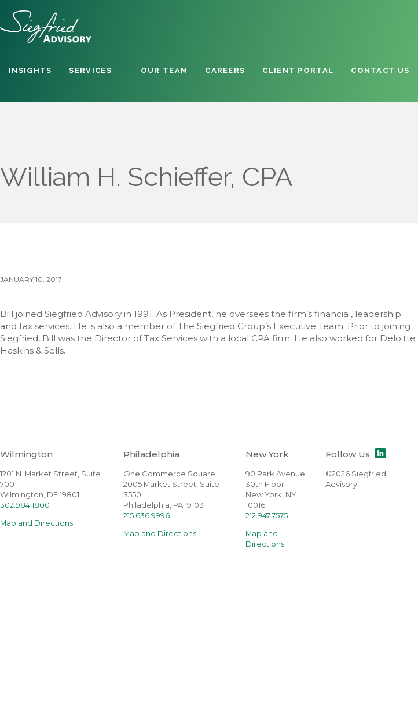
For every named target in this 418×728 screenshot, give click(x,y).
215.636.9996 (146, 515)
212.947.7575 (266, 515)
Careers (225, 70)
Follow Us (355, 454)
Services (90, 70)
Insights (30, 70)
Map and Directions (36, 523)
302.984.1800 (25, 505)
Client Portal (297, 70)
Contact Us (380, 70)
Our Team (164, 70)
